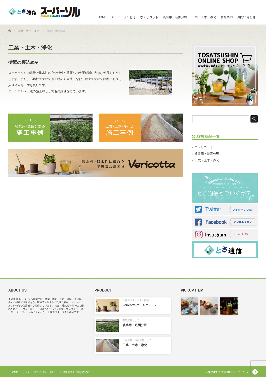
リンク (26, 372)
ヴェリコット (149, 17)
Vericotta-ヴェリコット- (139, 305)
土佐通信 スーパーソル (234, 371)
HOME (102, 17)
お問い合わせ (246, 17)
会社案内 (226, 17)
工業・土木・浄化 (204, 17)
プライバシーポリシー (46, 372)
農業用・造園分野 (175, 17)
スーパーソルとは (123, 17)
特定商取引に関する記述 (76, 372)
